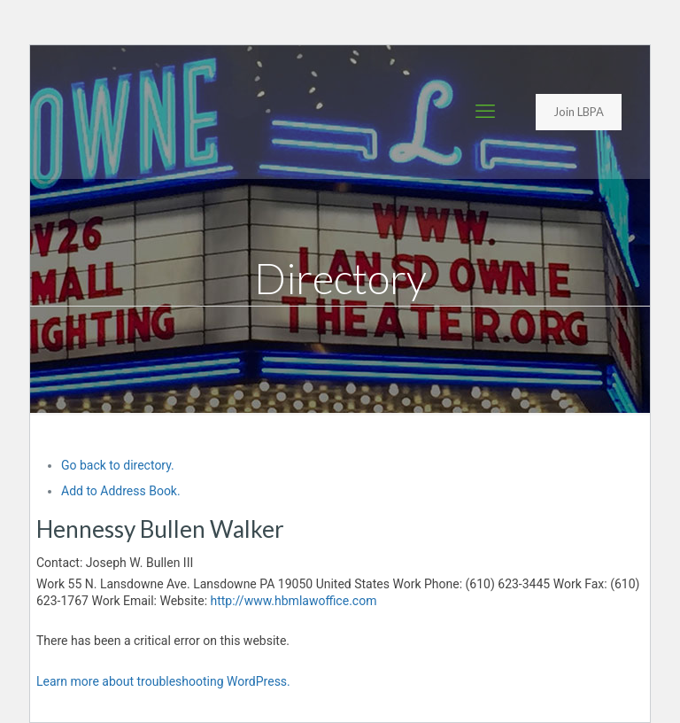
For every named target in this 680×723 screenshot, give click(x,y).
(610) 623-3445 (508, 584)
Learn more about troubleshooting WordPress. (163, 681)
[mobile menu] (485, 112)
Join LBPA (578, 112)
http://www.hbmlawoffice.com (294, 601)
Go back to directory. (117, 465)
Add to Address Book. (121, 491)
